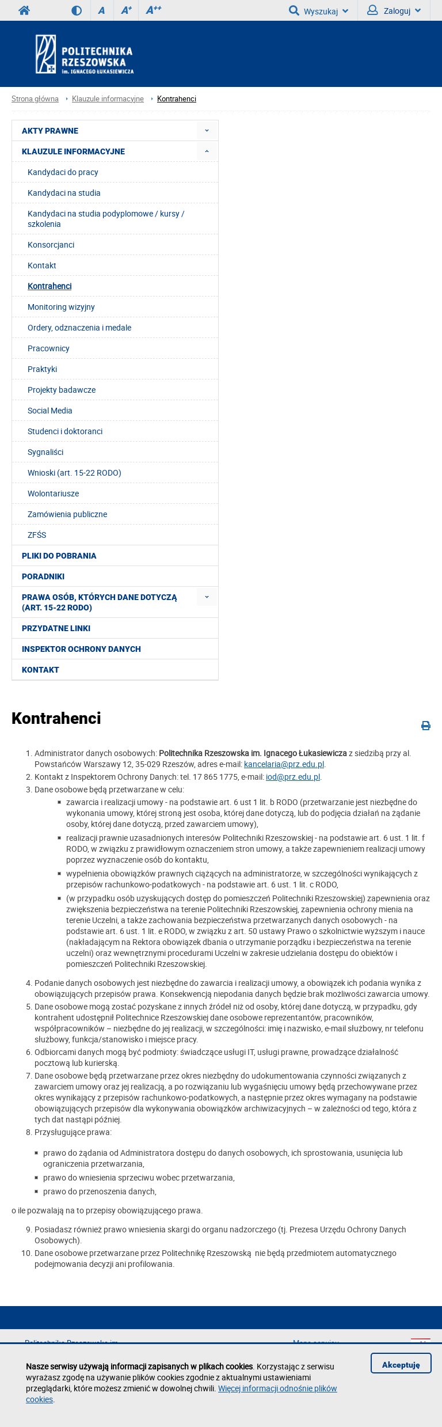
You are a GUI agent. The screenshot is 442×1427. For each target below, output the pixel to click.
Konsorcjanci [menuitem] (51, 244)
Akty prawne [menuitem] (50, 130)
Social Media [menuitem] (50, 410)
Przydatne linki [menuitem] (56, 628)
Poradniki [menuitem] (43, 576)
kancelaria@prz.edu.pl (284, 763)
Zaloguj (394, 10)
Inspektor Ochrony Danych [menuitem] (81, 649)
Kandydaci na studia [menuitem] (64, 192)
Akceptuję (401, 1364)
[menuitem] (207, 130)
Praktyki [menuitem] (42, 368)
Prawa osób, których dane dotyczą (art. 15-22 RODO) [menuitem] (99, 602)
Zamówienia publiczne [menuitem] (67, 513)
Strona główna (35, 99)
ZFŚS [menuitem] (37, 534)
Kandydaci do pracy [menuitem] (63, 171)
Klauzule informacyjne (108, 99)
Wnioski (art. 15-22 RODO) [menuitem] (74, 472)
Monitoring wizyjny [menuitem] (61, 306)
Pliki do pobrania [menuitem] (59, 555)
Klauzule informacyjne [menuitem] (73, 151)
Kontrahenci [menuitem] (49, 285)
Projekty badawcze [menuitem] (62, 389)
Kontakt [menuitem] (42, 265)
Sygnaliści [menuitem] (45, 451)
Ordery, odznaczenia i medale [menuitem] (79, 327)
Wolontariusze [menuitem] (53, 493)
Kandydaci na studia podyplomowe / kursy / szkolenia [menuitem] (106, 218)
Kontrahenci (176, 99)
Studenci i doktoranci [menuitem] (65, 431)
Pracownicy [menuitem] (49, 348)
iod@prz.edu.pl (293, 776)
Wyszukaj (318, 10)
